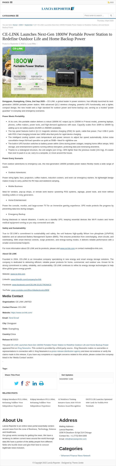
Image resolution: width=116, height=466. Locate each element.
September (29, 25)
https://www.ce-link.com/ (21, 312)
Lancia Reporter (53, 463)
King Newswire (24, 348)
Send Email (14, 318)
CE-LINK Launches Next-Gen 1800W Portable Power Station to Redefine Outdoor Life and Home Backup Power (59, 345)
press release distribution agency (66, 351)
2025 (21, 25)
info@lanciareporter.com (75, 439)
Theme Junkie (77, 463)
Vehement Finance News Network (75, 456)
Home (15, 25)
